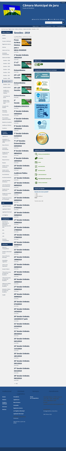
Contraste (57, 19)
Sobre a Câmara (18, 29)
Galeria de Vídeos (27, 29)
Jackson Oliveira (19, 36)
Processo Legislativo (5, 132)
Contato (51, 19)
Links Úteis (5, 244)
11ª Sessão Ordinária (21, 178)
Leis (3, 203)
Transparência (5, 219)
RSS (54, 26)
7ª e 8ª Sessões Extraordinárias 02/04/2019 (19, 143)
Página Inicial (36, 26)
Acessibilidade (44, 19)
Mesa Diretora (16, 402)
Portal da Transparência (45, 26)
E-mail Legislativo (61, 26)
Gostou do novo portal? (41, 191)
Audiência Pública (20, 173)
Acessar (63, 2)
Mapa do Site (36, 19)
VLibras (63, 19)
